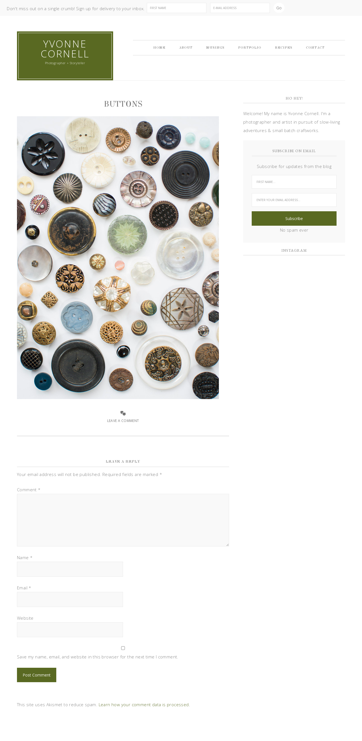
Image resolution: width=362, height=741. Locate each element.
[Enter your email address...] (294, 200)
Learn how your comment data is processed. (144, 704)
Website (25, 618)
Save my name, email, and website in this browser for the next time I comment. (97, 657)
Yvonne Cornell (65, 49)
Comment (29, 489)
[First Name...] (294, 182)
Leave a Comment (123, 420)
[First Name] (176, 8)
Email (24, 588)
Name (25, 557)
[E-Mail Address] (240, 8)
